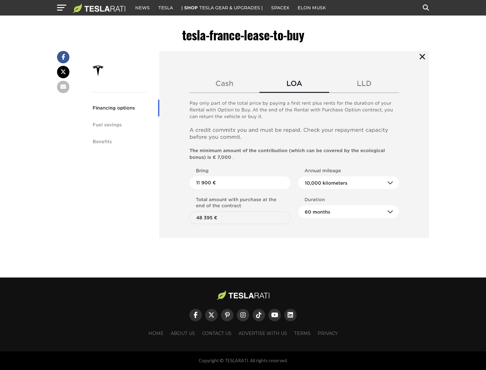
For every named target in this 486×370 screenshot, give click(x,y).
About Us (183, 333)
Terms (302, 333)
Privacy (328, 333)
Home (156, 333)
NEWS (142, 8)
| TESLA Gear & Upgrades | (222, 8)
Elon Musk (312, 8)
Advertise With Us (263, 333)
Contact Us (217, 333)
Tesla (165, 8)
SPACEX (280, 8)
